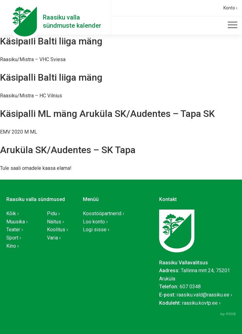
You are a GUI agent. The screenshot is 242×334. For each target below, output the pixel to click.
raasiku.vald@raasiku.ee (203, 295)
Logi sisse (95, 230)
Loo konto (94, 222)
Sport (12, 238)
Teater (13, 230)
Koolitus (56, 230)
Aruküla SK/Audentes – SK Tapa (67, 149)
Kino (11, 246)
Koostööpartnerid (102, 213)
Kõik (11, 213)
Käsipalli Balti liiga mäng (51, 41)
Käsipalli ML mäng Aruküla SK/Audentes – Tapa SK (107, 113)
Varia (52, 238)
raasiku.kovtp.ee (200, 303)
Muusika (15, 222)
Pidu (52, 213)
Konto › (230, 7)
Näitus (54, 222)
